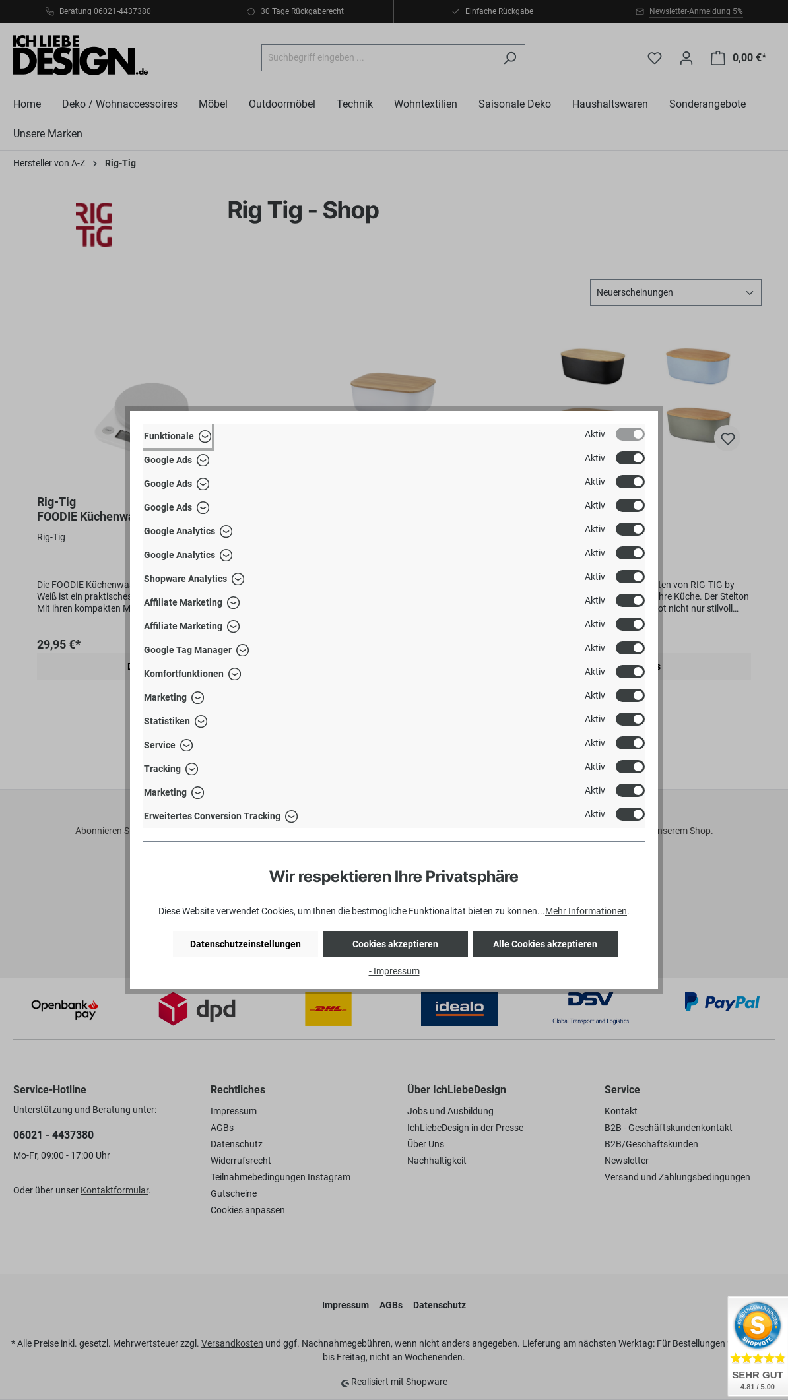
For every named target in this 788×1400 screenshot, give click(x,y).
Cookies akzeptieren (395, 944)
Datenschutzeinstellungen (245, 944)
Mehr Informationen (586, 911)
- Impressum (394, 971)
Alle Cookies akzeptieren (545, 944)
